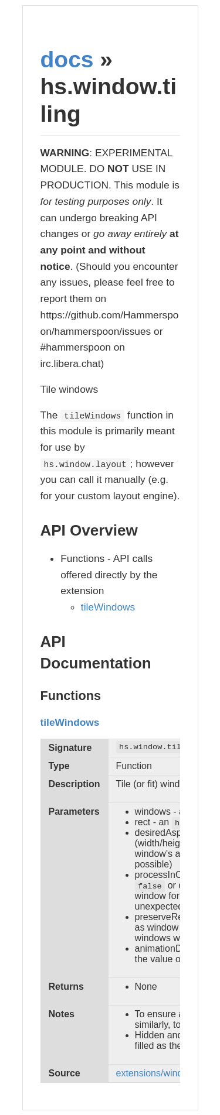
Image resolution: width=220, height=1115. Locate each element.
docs (67, 59)
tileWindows (108, 607)
